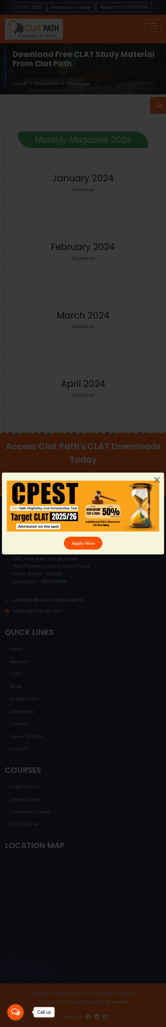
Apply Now (83, 543)
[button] (18, 506)
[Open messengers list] (15, 1012)
